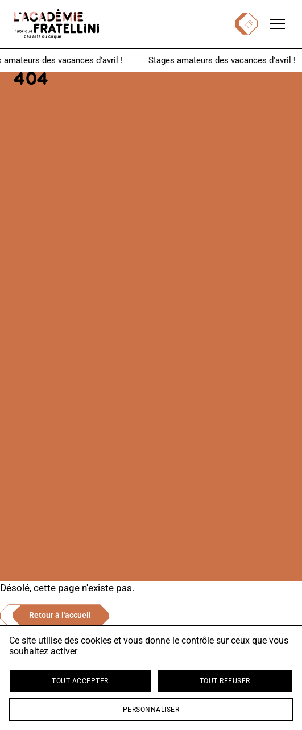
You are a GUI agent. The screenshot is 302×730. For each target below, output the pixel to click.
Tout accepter (80, 681)
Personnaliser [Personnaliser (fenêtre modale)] (151, 709)
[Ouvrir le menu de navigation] (277, 24)
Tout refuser (225, 681)
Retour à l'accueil (60, 615)
